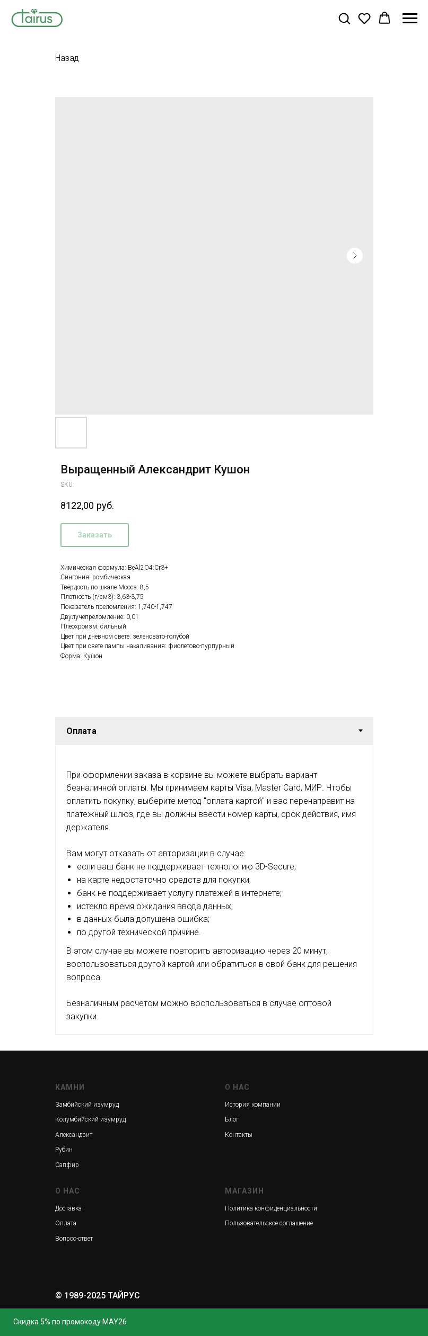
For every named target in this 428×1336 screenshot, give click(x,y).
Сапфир (67, 1165)
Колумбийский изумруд (90, 1119)
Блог (232, 1119)
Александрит (73, 1134)
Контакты (238, 1134)
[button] (344, 18)
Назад (67, 58)
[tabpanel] (214, 890)
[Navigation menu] (410, 18)
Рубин (64, 1149)
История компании (253, 1104)
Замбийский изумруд (87, 1104)
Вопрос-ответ (74, 1238)
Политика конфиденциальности (271, 1208)
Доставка (68, 1208)
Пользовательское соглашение (269, 1223)
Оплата (65, 1223)
